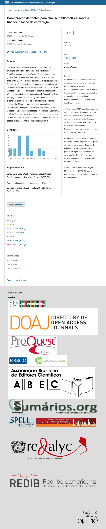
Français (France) (17, 232)
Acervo (17, 10)
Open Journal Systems (16, 280)
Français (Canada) (17, 228)
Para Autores (12, 265)
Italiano (13, 236)
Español (13, 224)
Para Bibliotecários (14, 269)
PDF (70, 33)
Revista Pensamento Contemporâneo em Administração (33, 3)
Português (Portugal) (18, 244)
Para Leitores (12, 261)
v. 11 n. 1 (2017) (29, 10)
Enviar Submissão (16, 204)
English (13, 220)
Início (9, 10)
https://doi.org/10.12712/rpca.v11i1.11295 (29, 52)
